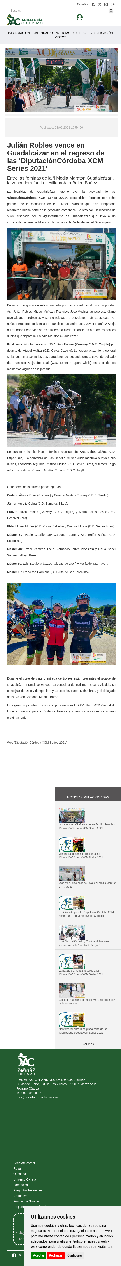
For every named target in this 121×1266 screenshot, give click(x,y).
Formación (20, 1185)
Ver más (88, 1044)
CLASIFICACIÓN (101, 33)
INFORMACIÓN (19, 33)
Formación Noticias (26, 1201)
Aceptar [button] (38, 1255)
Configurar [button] (74, 1255)
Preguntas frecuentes (27, 1190)
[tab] (80, 17)
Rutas (17, 1168)
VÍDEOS (60, 37)
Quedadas (20, 1174)
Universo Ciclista (24, 1179)
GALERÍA (80, 33)
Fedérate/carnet (24, 1163)
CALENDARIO (43, 33)
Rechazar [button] (55, 1255)
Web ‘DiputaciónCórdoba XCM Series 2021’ (37, 742)
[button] (94, 4)
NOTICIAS (63, 33)
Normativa (20, 1196)
